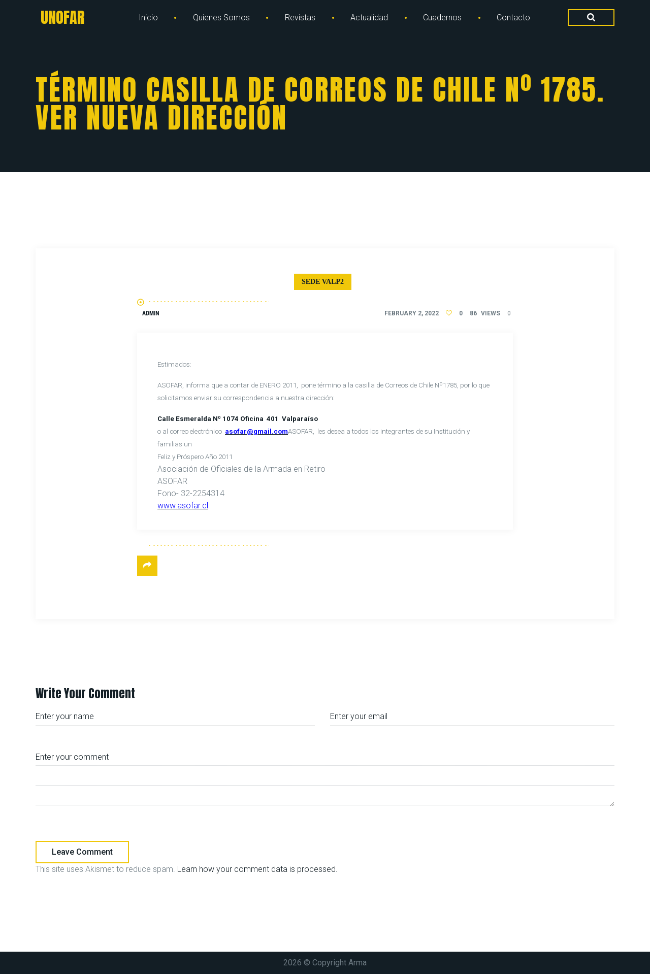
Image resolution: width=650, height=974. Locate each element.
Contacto (513, 17)
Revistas (300, 17)
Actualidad (369, 17)
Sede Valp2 (323, 281)
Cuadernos (442, 17)
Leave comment (82, 852)
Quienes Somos (221, 17)
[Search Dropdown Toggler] (591, 17)
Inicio (148, 17)
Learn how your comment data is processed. (257, 869)
